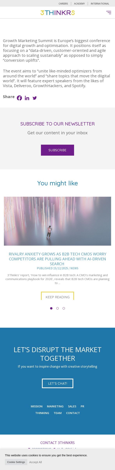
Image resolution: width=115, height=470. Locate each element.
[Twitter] (34, 98)
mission (36, 406)
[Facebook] (19, 98)
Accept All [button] (35, 462)
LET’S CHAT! (57, 383)
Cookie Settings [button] (16, 462)
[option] (57, 260)
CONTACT (73, 413)
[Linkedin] (27, 98)
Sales (72, 406)
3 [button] (64, 308)
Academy (79, 3)
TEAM (58, 413)
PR (82, 406)
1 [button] (51, 308)
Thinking (42, 413)
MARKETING (55, 406)
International (100, 3)
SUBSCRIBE (57, 150)
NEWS (74, 279)
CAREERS (63, 3)
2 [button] (57, 308)
